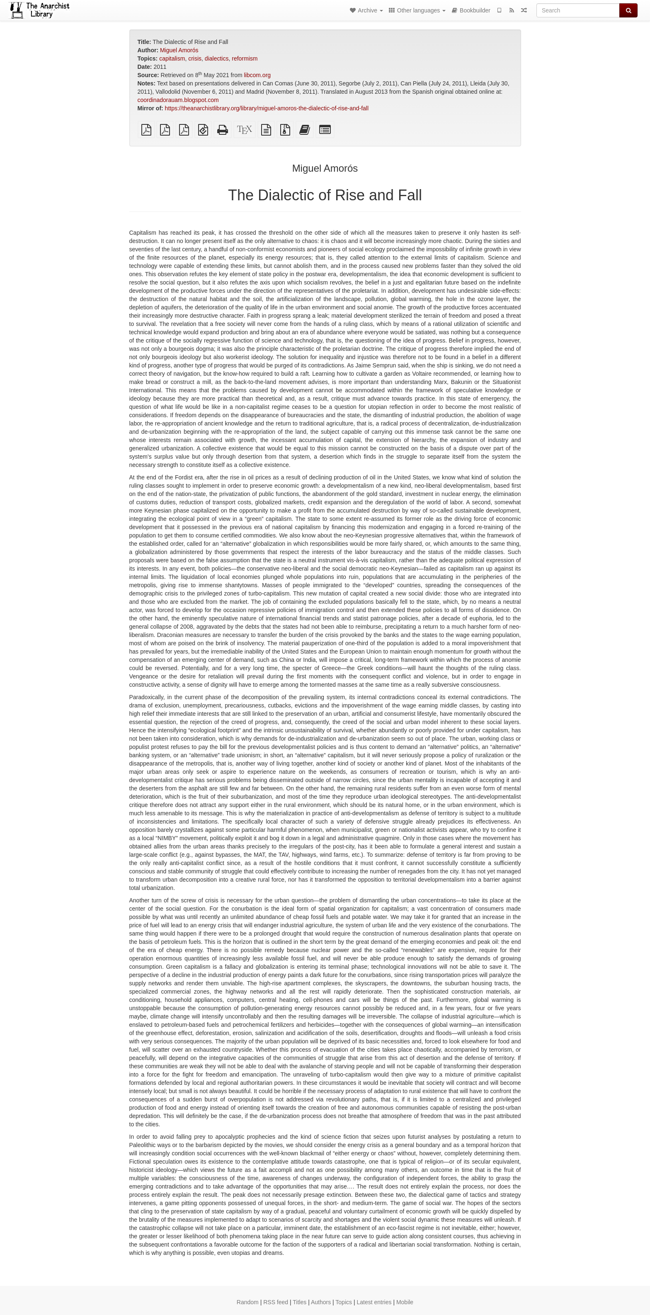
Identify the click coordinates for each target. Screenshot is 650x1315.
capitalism (172, 58)
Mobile (404, 1302)
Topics (343, 1302)
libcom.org (257, 75)
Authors (321, 1302)
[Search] (578, 10)
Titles (299, 1302)
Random (248, 1302)
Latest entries (374, 1302)
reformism (244, 58)
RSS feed (275, 1302)
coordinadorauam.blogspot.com (178, 100)
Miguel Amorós (179, 50)
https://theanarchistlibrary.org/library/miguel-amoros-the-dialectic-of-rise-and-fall (267, 108)
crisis (194, 58)
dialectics (217, 58)
